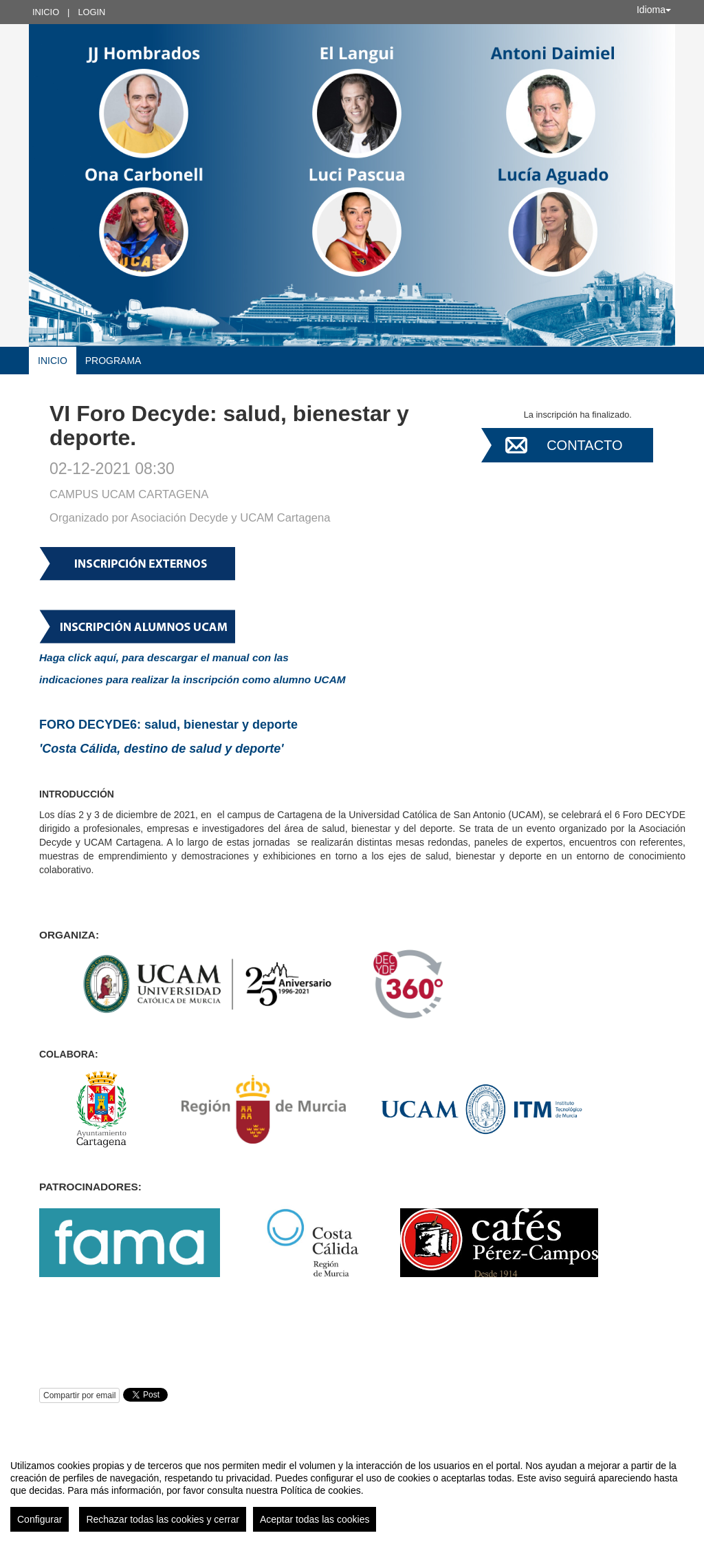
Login (91, 12)
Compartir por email (79, 1395)
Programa (113, 360)
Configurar (39, 1519)
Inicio (45, 12)
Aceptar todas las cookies (315, 1519)
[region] (352, 1490)
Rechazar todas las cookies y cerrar (162, 1519)
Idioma (654, 9)
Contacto (584, 445)
